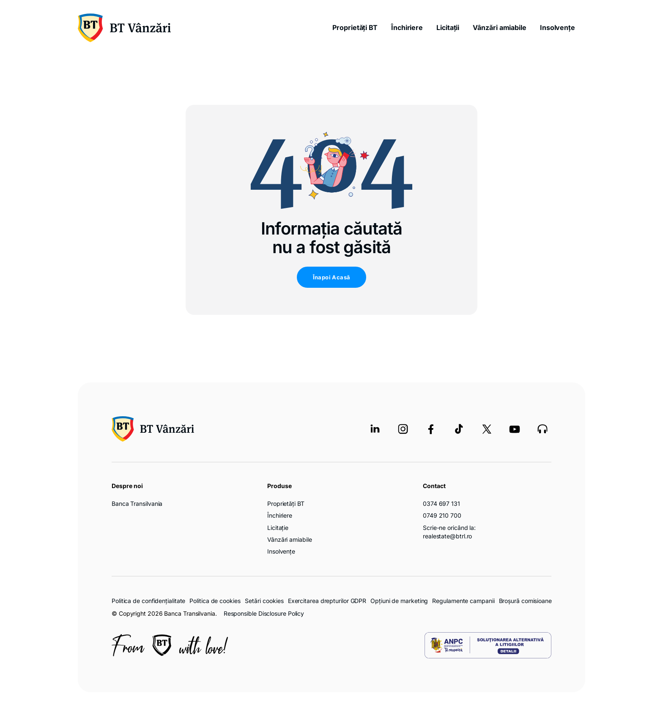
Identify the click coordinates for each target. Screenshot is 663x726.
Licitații (447, 27)
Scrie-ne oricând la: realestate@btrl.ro (449, 532)
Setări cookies (264, 601)
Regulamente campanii (463, 600)
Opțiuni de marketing (399, 600)
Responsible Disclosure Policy (264, 613)
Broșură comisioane (525, 600)
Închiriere (407, 27)
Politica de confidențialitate (148, 600)
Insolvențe (557, 27)
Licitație (277, 527)
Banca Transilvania (137, 503)
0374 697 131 (441, 503)
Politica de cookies (214, 600)
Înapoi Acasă (332, 277)
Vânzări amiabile (499, 27)
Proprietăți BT (355, 27)
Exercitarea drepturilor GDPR (327, 600)
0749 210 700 (442, 515)
